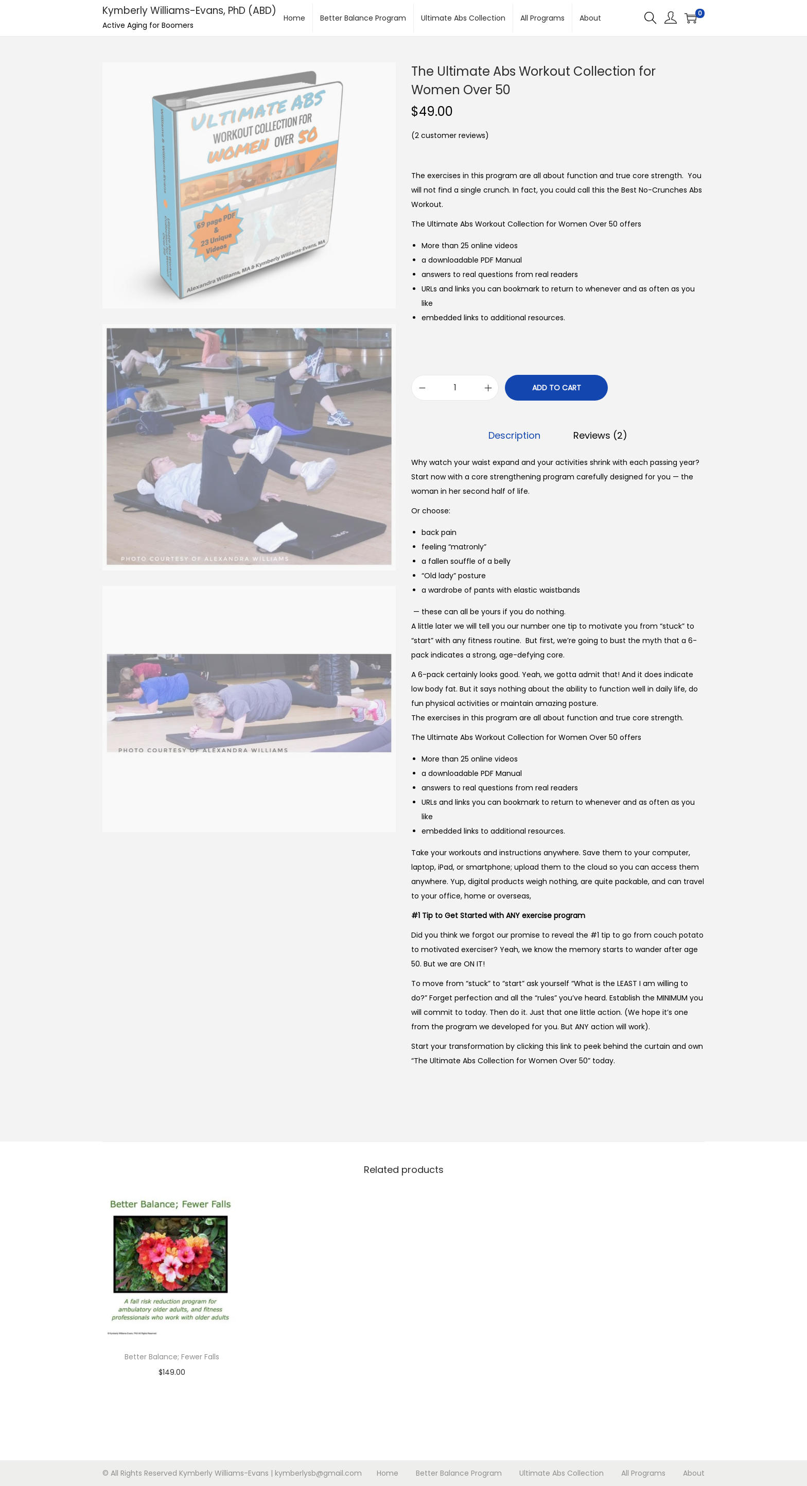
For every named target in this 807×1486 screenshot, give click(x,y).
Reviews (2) (600, 435)
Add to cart (556, 388)
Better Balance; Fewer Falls (172, 1357)
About (694, 1473)
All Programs (643, 1473)
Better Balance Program (459, 1473)
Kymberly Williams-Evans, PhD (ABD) (189, 11)
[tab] (514, 435)
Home (387, 1473)
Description (514, 435)
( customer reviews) (450, 135)
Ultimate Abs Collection (561, 1473)
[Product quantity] (455, 388)
